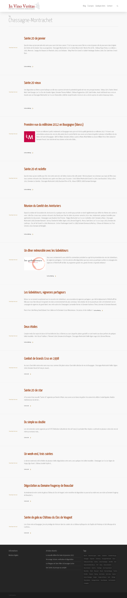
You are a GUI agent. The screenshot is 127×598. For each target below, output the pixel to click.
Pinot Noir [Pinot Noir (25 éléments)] (86, 574)
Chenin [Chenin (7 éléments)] (114, 558)
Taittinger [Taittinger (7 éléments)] (113, 577)
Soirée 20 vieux (32, 83)
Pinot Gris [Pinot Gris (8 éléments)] (115, 571)
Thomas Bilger (11, 47)
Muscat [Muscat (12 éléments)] (101, 571)
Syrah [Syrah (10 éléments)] (109, 577)
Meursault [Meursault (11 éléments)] (96, 571)
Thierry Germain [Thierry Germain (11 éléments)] (87, 580)
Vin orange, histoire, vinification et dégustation (59, 559)
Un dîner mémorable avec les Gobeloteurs (46, 250)
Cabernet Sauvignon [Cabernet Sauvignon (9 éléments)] (92, 555)
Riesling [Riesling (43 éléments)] (96, 574)
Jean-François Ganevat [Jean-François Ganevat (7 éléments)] (107, 568)
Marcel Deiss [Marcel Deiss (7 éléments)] (86, 571)
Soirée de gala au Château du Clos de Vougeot (48, 517)
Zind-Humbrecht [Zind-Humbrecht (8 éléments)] (111, 580)
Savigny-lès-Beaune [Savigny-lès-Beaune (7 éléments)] (102, 577)
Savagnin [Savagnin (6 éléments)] (95, 577)
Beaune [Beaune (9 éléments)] (85, 555)
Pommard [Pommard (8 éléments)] (91, 574)
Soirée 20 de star (33, 390)
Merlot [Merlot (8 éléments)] (91, 571)
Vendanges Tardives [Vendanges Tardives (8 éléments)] (95, 580)
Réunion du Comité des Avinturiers (42, 206)
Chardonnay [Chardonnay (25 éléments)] (98, 558)
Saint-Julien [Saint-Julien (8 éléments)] (108, 574)
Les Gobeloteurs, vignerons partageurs (45, 292)
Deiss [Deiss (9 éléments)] (115, 561)
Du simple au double (34, 422)
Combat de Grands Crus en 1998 (41, 358)
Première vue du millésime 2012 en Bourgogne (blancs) (54, 124)
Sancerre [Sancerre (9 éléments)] (114, 574)
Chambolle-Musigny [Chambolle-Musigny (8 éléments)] (112, 555)
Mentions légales (13, 555)
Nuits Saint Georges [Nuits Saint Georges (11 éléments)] (108, 571)
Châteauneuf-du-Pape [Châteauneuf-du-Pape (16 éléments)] (88, 561)
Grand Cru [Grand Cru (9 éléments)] (94, 568)
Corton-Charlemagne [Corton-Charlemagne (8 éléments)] (103, 561)
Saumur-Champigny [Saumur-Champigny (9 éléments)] (88, 577)
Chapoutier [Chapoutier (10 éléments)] (92, 558)
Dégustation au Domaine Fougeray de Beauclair (48, 485)
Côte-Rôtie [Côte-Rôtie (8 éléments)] (111, 561)
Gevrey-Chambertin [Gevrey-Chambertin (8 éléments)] (107, 565)
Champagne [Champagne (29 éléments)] (86, 558)
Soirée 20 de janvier (34, 38)
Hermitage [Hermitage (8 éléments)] (99, 568)
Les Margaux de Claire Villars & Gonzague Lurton (60, 563)
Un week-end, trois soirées (38, 454)
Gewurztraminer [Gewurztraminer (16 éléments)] (87, 568)
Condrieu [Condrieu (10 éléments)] (96, 561)
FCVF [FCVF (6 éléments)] (97, 565)
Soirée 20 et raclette (35, 169)
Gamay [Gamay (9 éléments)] (101, 565)
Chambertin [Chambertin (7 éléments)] (104, 555)
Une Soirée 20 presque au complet (56, 568)
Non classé (15, 47)
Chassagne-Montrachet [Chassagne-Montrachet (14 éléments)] (106, 558)
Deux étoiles (30, 327)
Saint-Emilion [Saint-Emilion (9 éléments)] (102, 574)
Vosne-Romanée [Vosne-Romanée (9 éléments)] (104, 580)
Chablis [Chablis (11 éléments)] (99, 555)
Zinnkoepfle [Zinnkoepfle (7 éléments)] (86, 583)
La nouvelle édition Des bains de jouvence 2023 (60, 555)
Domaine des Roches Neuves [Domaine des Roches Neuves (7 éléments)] (89, 565)
